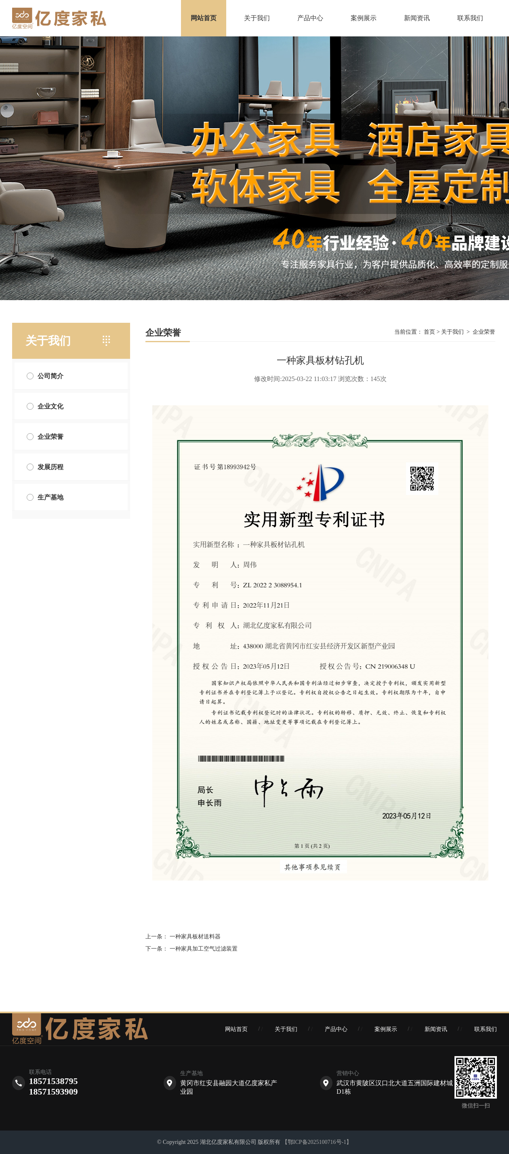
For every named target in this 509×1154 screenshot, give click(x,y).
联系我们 (470, 18)
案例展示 (363, 18)
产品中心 (310, 18)
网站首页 (204, 18)
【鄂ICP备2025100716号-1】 (317, 1142)
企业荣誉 (484, 332)
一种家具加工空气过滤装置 (204, 949)
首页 (430, 332)
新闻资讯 (417, 18)
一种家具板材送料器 (195, 937)
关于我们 (257, 18)
